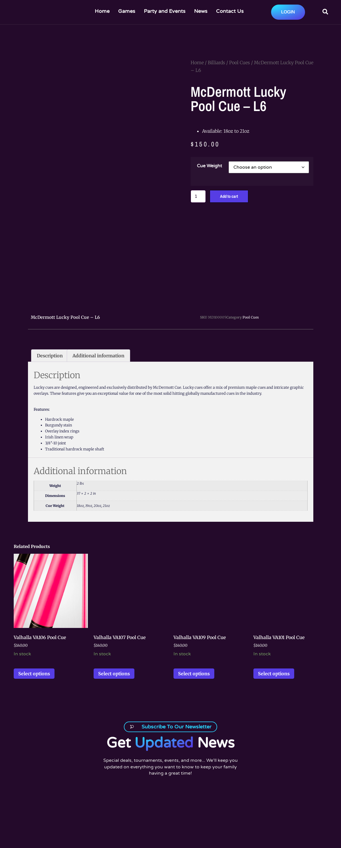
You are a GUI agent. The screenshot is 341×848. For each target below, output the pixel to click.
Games (126, 11)
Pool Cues (239, 62)
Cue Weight (209, 166)
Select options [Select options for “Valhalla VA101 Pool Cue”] (274, 661)
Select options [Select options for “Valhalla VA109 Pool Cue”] (194, 661)
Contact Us (230, 11)
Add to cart (231, 197)
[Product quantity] (199, 196)
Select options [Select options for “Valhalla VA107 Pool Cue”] (114, 661)
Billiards (216, 62)
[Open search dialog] (325, 12)
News (200, 11)
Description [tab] (50, 344)
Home (102, 11)
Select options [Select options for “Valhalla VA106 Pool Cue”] (34, 661)
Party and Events (164, 11)
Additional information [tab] (98, 344)
